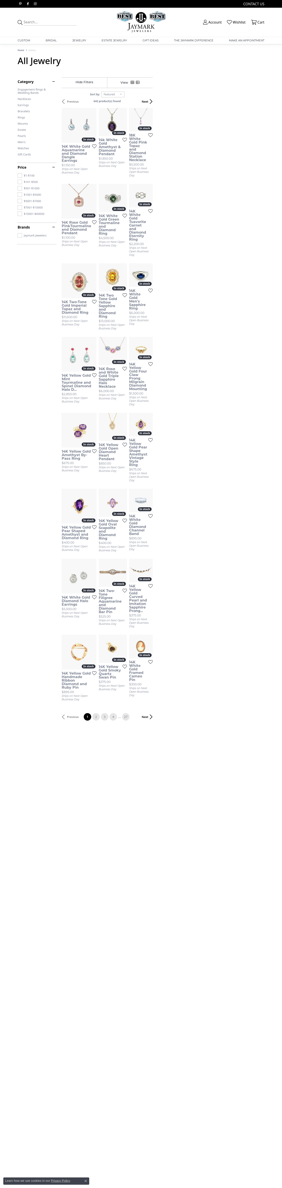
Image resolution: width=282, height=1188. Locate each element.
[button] (212, 22)
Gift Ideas (151, 40)
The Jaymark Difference (193, 40)
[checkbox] (26, 175)
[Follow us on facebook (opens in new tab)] (27, 4)
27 (181, 846)
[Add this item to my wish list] (124, 177)
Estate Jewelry (114, 40)
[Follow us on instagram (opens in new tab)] (35, 4)
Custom (24, 40)
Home (21, 50)
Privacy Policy (60, 1180)
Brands (24, 227)
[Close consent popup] (85, 1181)
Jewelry (79, 40)
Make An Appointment (246, 40)
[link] (253, 4)
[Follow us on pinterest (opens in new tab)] (20, 4)
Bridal (51, 40)
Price (22, 167)
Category (26, 81)
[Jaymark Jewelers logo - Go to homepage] (141, 22)
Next (256, 101)
